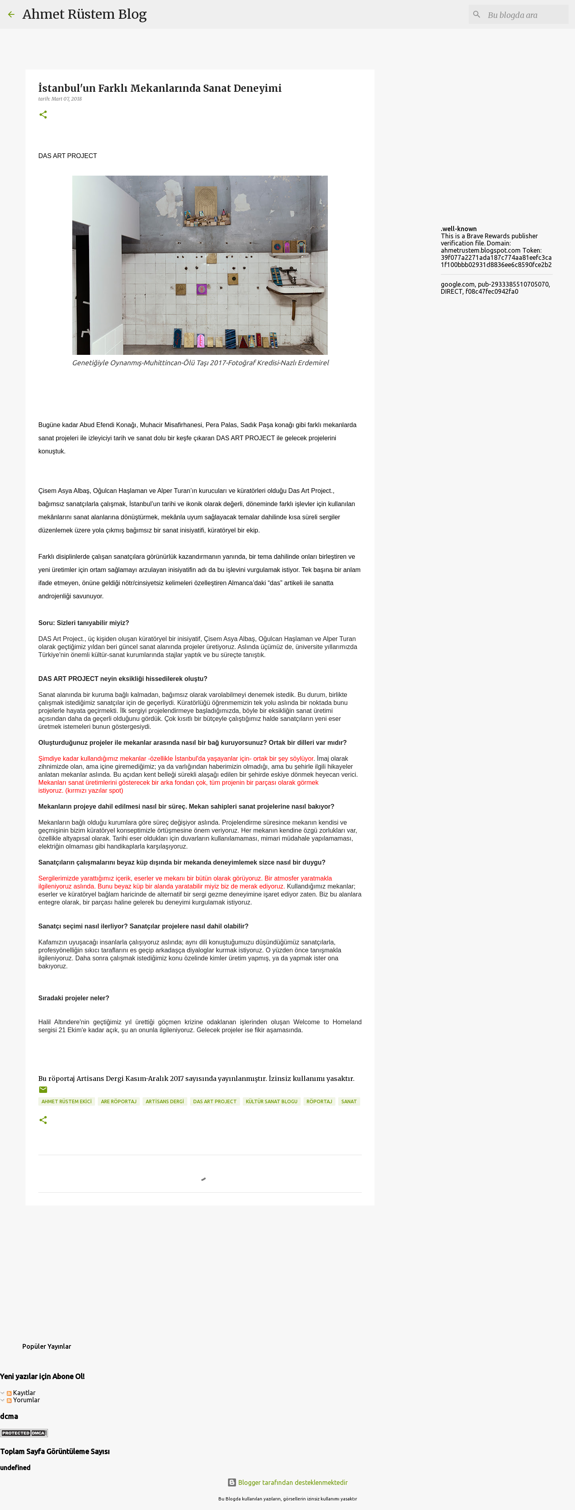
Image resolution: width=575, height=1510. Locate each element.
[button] (43, 115)
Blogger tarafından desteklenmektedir (287, 1482)
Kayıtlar (21, 1392)
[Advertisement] (200, 1273)
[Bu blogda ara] (527, 14)
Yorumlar (23, 1399)
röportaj (319, 1101)
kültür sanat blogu (271, 1101)
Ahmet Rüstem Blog (84, 14)
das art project (215, 1101)
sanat (349, 1101)
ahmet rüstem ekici (67, 1101)
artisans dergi (165, 1101)
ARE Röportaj (119, 1101)
